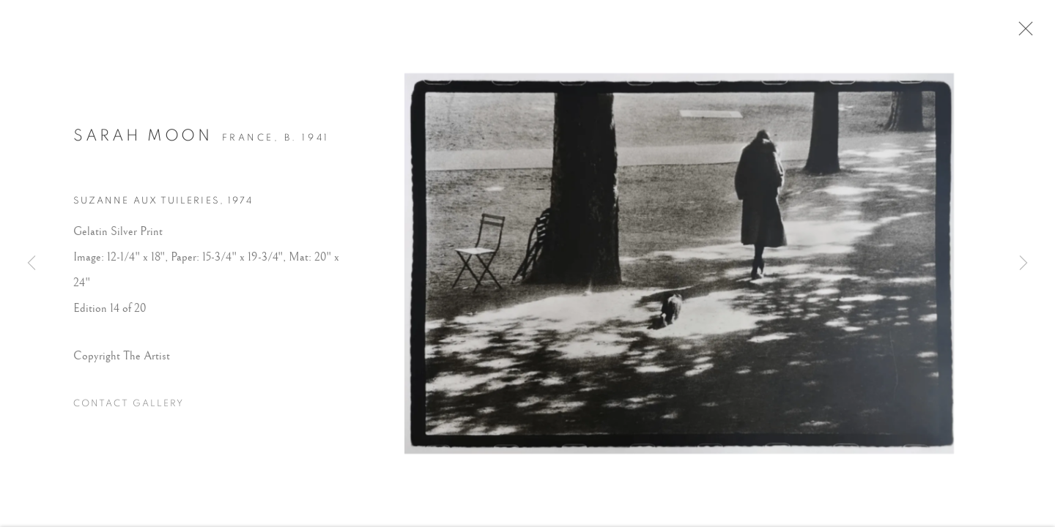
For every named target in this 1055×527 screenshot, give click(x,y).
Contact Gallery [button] (128, 408)
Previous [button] (31, 263)
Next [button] (1023, 263)
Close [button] (1026, 33)
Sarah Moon (142, 140)
